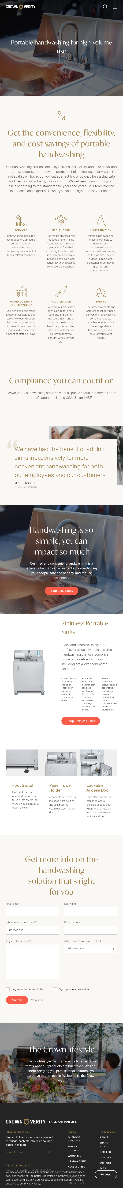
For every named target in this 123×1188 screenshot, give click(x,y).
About (104, 1150)
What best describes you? (21, 935)
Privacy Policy (32, 1183)
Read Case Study (61, 608)
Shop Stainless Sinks (81, 738)
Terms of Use (36, 1002)
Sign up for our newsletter (74, 1002)
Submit (17, 1013)
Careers (105, 1165)
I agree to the (28, 1002)
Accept (106, 1174)
